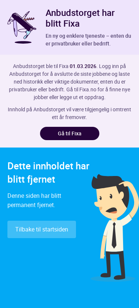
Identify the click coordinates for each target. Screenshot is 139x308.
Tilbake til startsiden (41, 229)
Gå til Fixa (70, 133)
